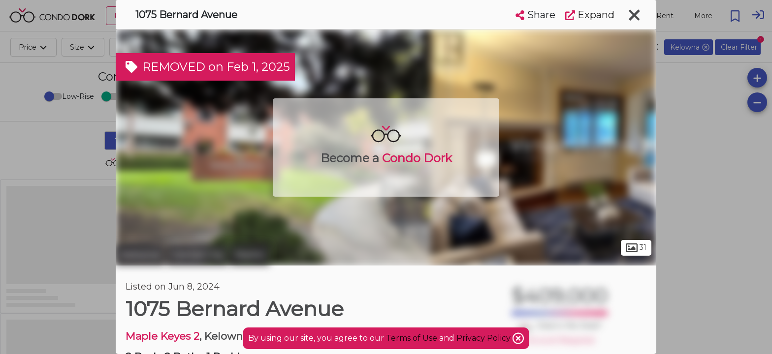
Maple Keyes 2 (162, 336)
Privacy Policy (484, 338)
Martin (249, 254)
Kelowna (140, 254)
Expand (589, 15)
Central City (197, 254)
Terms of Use (411, 338)
